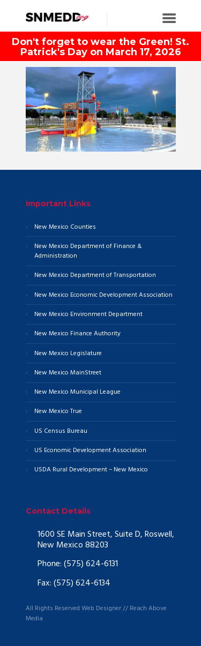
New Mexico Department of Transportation (95, 276)
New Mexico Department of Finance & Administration (88, 251)
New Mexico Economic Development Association (103, 295)
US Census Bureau (60, 431)
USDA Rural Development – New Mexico (91, 470)
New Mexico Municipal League (77, 392)
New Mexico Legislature (68, 354)
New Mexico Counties (65, 227)
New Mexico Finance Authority (77, 334)
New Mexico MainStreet (67, 373)
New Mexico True (58, 412)
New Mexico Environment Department (88, 315)
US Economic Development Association (90, 451)
